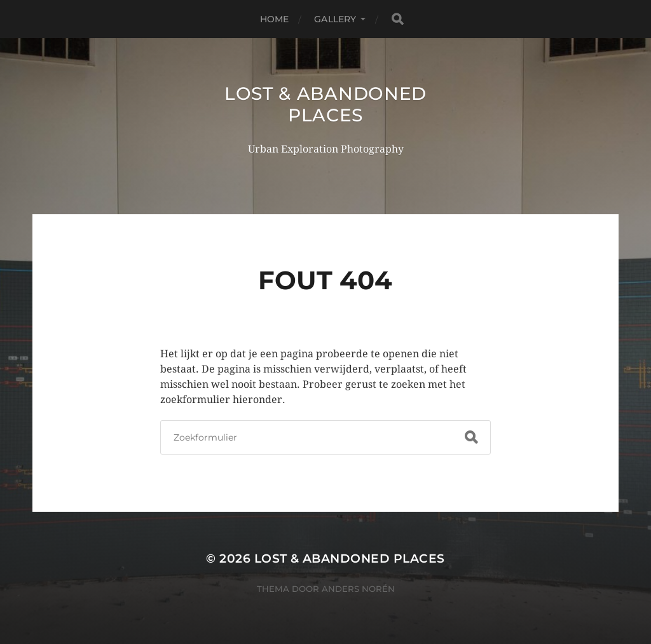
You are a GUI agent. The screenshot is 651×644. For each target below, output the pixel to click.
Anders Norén (358, 589)
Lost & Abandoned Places (325, 104)
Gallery (335, 19)
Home (274, 19)
